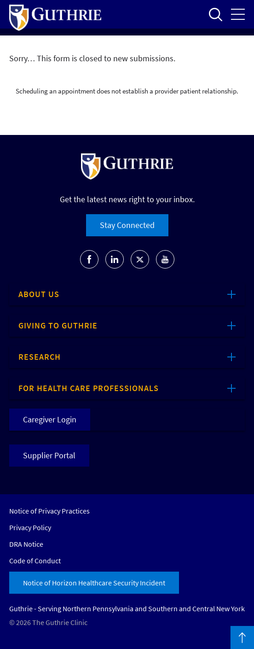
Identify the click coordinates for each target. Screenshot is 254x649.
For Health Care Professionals (88, 388)
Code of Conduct (35, 560)
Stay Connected (127, 225)
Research (39, 356)
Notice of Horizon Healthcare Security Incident (94, 582)
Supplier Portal (49, 455)
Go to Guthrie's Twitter (140, 259)
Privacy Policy (30, 527)
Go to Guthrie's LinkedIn (114, 259)
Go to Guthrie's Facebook (89, 259)
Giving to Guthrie (58, 325)
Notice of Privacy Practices (49, 510)
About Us (38, 294)
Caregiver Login (49, 419)
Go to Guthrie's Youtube (165, 259)
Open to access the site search (215, 14)
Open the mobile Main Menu (238, 14)
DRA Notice (26, 544)
